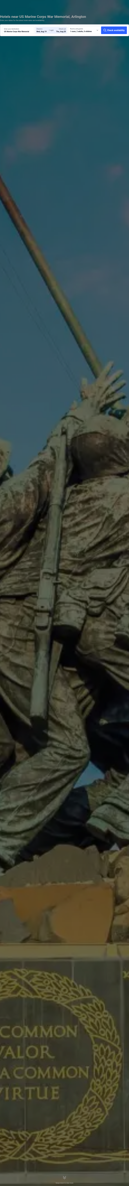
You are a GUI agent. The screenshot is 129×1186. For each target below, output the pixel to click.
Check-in (39, 29)
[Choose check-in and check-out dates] (43, 30)
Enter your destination (11, 29)
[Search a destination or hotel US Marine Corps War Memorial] (18, 30)
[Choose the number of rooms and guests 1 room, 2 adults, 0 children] (84, 30)
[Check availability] (114, 30)
